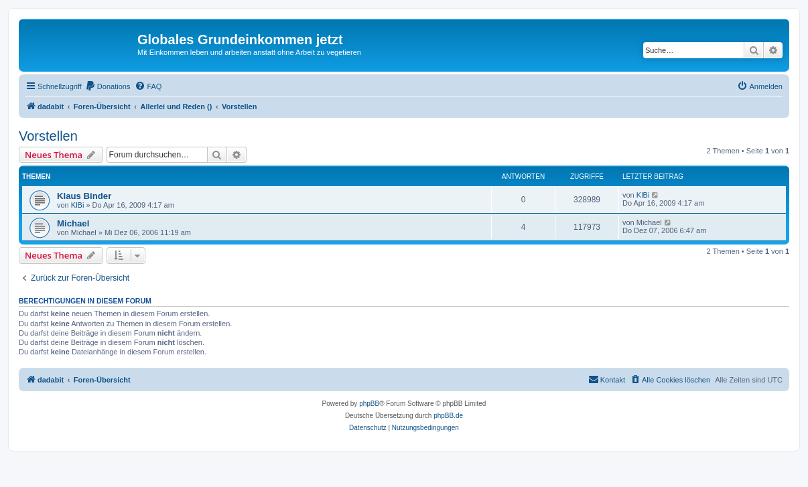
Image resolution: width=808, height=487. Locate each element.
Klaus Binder (84, 196)
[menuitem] (108, 86)
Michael (73, 223)
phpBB (369, 403)
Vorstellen (48, 136)
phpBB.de (448, 415)
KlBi (77, 205)
